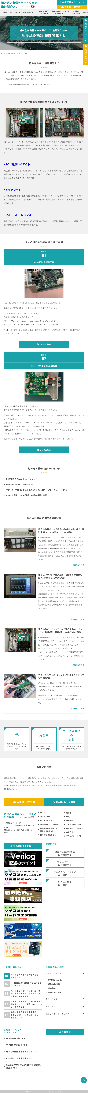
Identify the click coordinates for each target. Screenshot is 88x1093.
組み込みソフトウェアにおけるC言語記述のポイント (23, 1066)
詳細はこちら (78, 565)
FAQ (68, 816)
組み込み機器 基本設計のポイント (21, 1051)
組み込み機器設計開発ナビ (65, 883)
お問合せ (69, 832)
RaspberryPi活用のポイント (19, 1058)
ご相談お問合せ (85, 54)
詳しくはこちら (44, 344)
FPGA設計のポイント (15, 1038)
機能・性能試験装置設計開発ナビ (65, 853)
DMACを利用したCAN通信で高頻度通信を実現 (26, 495)
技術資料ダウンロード (75, 828)
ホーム (5, 12)
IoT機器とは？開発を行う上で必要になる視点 (26, 984)
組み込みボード (55, 992)
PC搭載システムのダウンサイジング (21, 479)
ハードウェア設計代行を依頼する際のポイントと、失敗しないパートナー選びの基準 (26, 1004)
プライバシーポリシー (75, 836)
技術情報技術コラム (76, 12)
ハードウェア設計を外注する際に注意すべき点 (25, 976)
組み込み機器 (54, 984)
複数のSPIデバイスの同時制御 (19, 484)
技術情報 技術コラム (48, 835)
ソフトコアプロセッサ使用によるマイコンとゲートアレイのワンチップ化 (36, 489)
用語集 (68, 813)
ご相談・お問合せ (24, 801)
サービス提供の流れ (74, 824)
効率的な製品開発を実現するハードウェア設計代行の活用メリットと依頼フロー (25, 1015)
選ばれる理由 (15, 12)
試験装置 (52, 988)
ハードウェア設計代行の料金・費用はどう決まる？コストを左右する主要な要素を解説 (25, 993)
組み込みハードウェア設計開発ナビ (65, 873)
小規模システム (55, 979)
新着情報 (69, 820)
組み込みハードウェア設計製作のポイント (49, 829)
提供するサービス (30, 12)
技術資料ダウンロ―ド (85, 30)
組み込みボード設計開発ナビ (65, 863)
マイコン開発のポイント (17, 1045)
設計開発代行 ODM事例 (49, 824)
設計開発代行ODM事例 (44, 12)
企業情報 (65, 1031)
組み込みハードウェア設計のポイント (60, 12)
